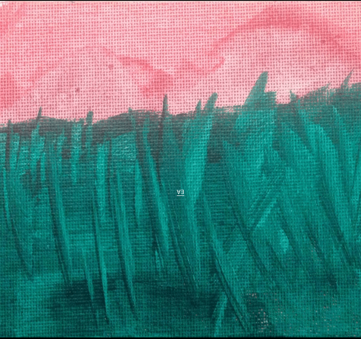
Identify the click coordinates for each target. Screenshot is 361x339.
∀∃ (180, 192)
